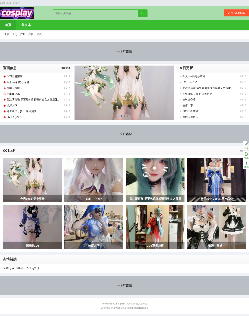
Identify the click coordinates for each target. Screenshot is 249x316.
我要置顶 (65, 69)
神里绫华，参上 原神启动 (19, 112)
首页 (8, 26)
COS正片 (9, 152)
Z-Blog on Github (14, 270)
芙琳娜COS (11, 95)
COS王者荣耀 (12, 77)
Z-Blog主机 (32, 270)
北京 (6, 35)
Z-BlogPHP (119, 305)
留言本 (26, 26)
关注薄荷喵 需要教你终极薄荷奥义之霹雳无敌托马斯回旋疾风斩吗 (32, 101)
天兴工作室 (141, 305)
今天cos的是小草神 (16, 83)
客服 (242, 157)
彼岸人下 (10, 106)
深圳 (31, 35)
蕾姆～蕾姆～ (12, 89)
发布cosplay (236, 13)
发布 (242, 146)
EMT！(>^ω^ (12, 118)
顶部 (242, 168)
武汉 (39, 35)
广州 (22, 35)
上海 (14, 35)
